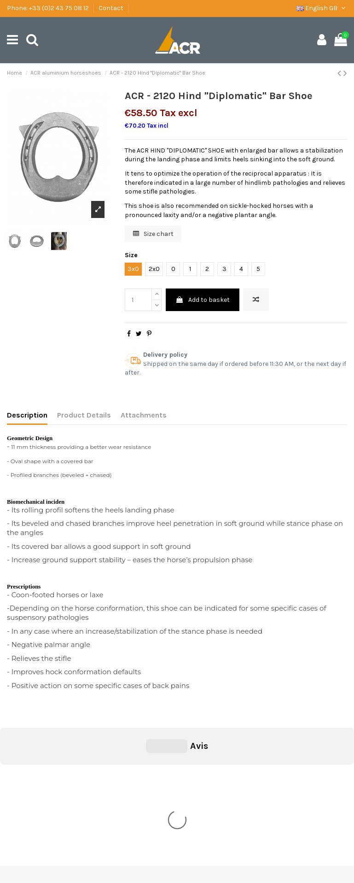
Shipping (25, 779)
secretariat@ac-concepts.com (204, 834)
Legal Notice (30, 790)
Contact (111, 8)
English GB (321, 8)
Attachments (144, 415)
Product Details (84, 415)
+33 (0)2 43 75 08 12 (59, 8)
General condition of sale (49, 767)
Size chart (153, 234)
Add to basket (202, 300)
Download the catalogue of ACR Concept (72, 813)
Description (27, 415)
